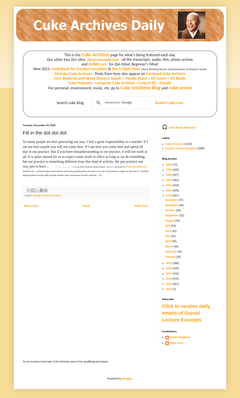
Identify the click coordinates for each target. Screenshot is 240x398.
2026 (169, 164)
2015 (169, 284)
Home (86, 205)
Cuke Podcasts (80, 82)
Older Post (141, 205)
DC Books (178, 78)
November (172, 205)
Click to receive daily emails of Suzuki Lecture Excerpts (186, 313)
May (168, 236)
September (172, 215)
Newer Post (31, 205)
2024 (169, 174)
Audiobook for (79, 68)
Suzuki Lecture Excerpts (47, 195)
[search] (123, 102)
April (168, 241)
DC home (158, 78)
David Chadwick (180, 337)
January (170, 256)
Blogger (127, 378)
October (170, 210)
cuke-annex (180, 88)
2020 (169, 195)
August (170, 220)
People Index (136, 78)
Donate (165, 82)
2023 (169, 180)
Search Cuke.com (169, 102)
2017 (169, 273)
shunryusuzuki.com (103, 59)
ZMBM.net (97, 64)
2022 (169, 185)
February (171, 251)
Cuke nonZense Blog (140, 88)
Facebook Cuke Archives (166, 73)
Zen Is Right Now (125, 68)
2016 (169, 278)
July (168, 225)
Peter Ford (176, 343)
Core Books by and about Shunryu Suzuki (88, 78)
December (172, 200)
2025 (169, 169)
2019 (169, 263)
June (168, 231)
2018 (169, 268)
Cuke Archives (96, 55)
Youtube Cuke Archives (73, 73)
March (169, 246)
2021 (169, 190)
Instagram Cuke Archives (115, 82)
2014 (169, 289)
